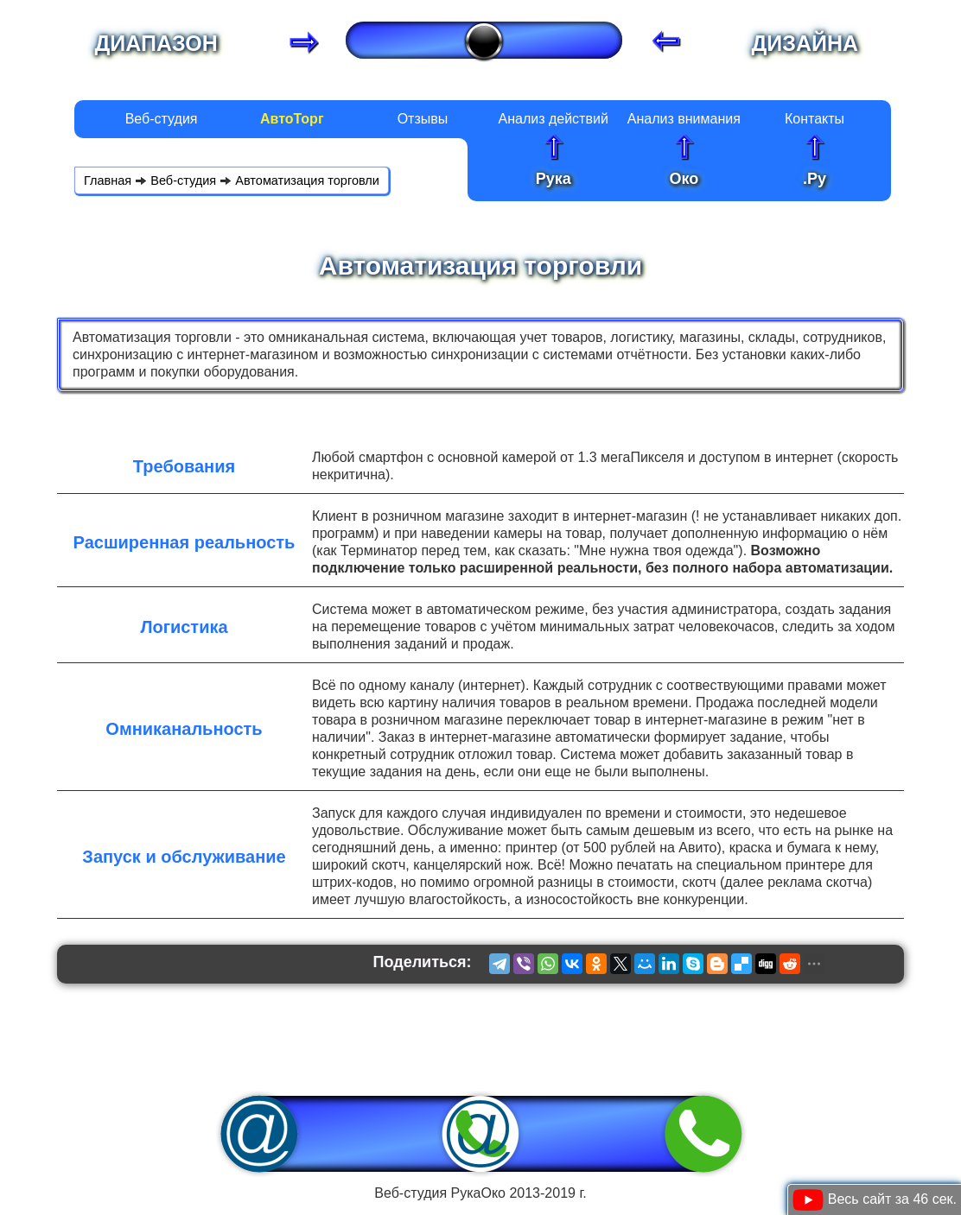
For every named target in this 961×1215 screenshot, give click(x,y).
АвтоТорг (292, 118)
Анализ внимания (684, 118)
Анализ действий (553, 118)
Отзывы (423, 118)
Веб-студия (161, 118)
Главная (107, 180)
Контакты (814, 118)
